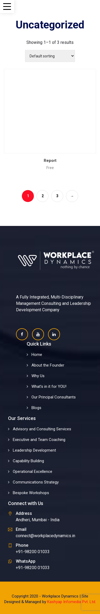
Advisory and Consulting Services (42, 429)
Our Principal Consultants (53, 397)
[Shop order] (50, 56)
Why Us (38, 375)
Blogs (36, 407)
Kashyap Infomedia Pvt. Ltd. (71, 601)
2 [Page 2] (43, 196)
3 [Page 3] (57, 196)
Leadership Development (34, 450)
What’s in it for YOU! (48, 386)
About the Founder (47, 365)
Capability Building (28, 461)
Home (36, 354)
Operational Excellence (32, 471)
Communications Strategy (36, 482)
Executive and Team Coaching (39, 439)
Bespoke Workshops (31, 492)
